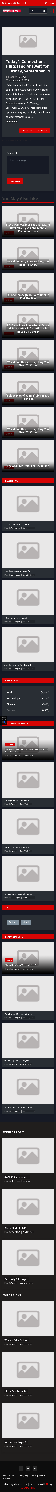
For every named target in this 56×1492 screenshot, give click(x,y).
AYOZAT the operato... (17, 1177)
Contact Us (6, 1478)
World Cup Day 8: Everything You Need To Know (28, 263)
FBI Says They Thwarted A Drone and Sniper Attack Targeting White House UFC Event (28, 328)
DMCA (35, 1476)
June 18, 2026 (26, 1064)
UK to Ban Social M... (16, 1391)
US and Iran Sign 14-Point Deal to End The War (28, 296)
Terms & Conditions (9, 1476)
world (26, 922)
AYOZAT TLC (28, 1487)
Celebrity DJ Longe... (16, 1279)
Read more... (12, 121)
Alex (12, 1181)
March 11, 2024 (23, 1181)
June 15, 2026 (26, 1344)
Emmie (14, 804)
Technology (13, 698)
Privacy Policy (24, 1476)
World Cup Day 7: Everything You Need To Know (28, 363)
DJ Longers (15, 528)
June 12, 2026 (26, 1446)
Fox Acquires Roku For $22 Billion (28, 466)
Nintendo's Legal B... (16, 1442)
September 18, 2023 (19, 79)
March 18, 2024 (26, 1283)
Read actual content (35, 130)
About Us (43, 1476)
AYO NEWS (21, 76)
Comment (15, 181)
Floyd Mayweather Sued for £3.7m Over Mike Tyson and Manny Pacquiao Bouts (28, 227)
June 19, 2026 (29, 528)
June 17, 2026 (26, 804)
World (10, 692)
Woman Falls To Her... (16, 1340)
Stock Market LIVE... (15, 1228)
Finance (11, 704)
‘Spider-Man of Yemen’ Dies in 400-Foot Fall (28, 397)
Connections (12, 103)
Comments (12, 152)
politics (12, 922)
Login (51, 3)
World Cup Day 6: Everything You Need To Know (28, 430)
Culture (11, 710)
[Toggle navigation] (50, 11)
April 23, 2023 (28, 1232)
